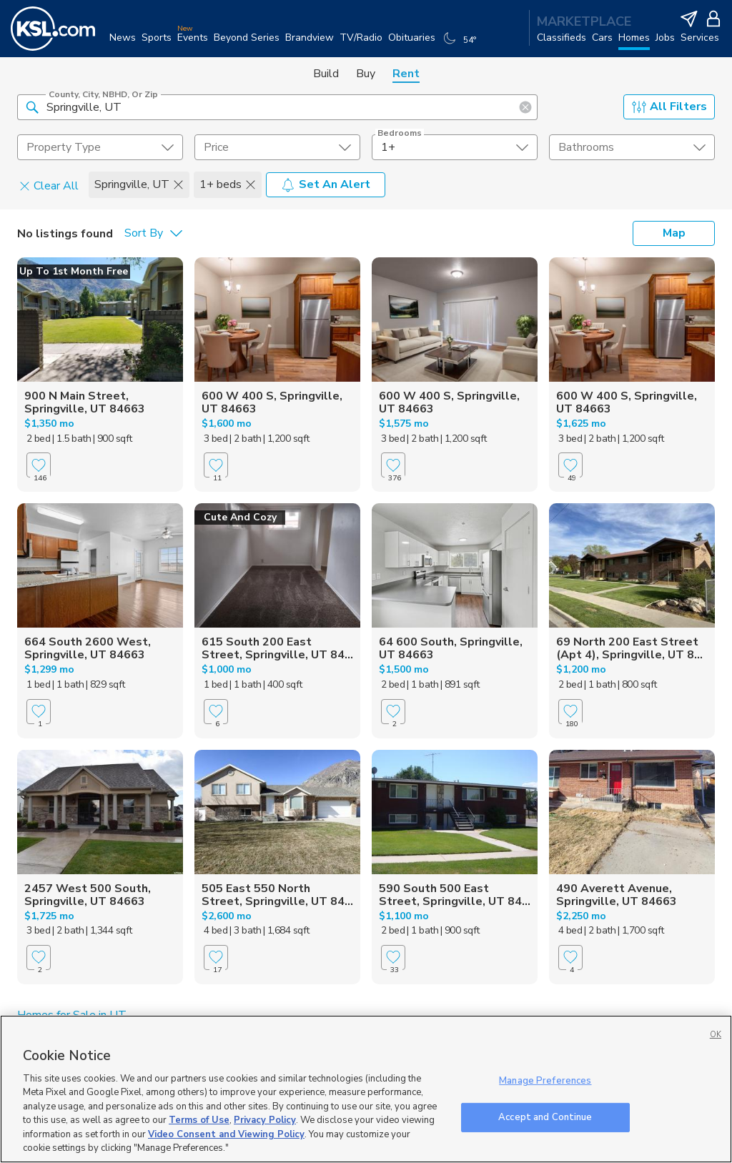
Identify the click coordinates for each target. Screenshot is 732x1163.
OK (715, 1034)
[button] (32, 106)
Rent (406, 73)
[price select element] (277, 147)
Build (326, 73)
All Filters (669, 106)
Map (674, 233)
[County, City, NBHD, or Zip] (277, 107)
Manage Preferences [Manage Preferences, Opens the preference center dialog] (545, 1080)
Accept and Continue (545, 1116)
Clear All (49, 185)
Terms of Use (199, 1120)
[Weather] (461, 44)
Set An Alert (325, 184)
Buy (365, 73)
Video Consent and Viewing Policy (226, 1134)
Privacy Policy (265, 1120)
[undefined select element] (100, 147)
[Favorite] (38, 464)
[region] (366, 1089)
